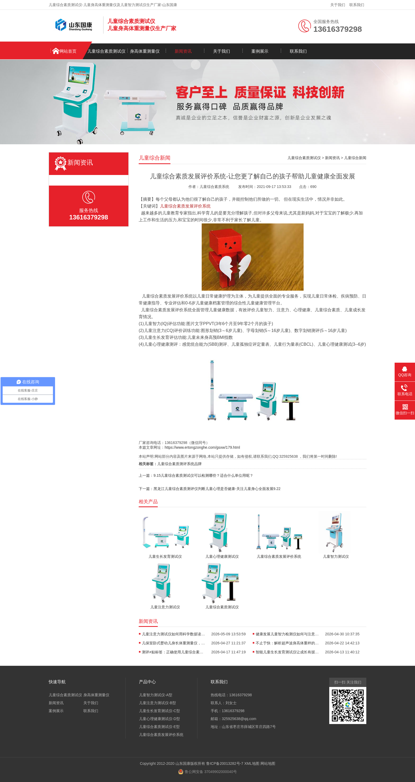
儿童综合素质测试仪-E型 (159, 727)
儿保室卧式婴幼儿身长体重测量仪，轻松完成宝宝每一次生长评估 (173, 643)
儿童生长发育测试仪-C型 (159, 711)
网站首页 (68, 51)
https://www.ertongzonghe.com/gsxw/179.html (202, 447)
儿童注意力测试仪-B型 (157, 703)
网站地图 (267, 763)
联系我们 (356, 5)
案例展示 (259, 51)
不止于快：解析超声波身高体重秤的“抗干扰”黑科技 (287, 643)
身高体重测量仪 (145, 51)
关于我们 (337, 5)
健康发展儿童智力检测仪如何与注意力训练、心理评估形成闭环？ (287, 634)
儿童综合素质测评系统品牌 (179, 464)
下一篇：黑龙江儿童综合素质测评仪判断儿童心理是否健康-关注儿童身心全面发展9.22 (210, 489)
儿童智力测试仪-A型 (155, 695)
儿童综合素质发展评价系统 (161, 734)
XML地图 (251, 763)
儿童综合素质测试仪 (106, 51)
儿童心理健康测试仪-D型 (159, 719)
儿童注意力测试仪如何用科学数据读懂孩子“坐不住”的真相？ (173, 634)
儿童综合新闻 (355, 158)
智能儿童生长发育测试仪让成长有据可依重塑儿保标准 (287, 652)
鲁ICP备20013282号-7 (224, 763)
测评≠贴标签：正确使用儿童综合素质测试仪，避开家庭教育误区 (173, 652)
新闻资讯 (183, 51)
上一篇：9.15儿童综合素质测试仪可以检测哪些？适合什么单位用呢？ (196, 475)
